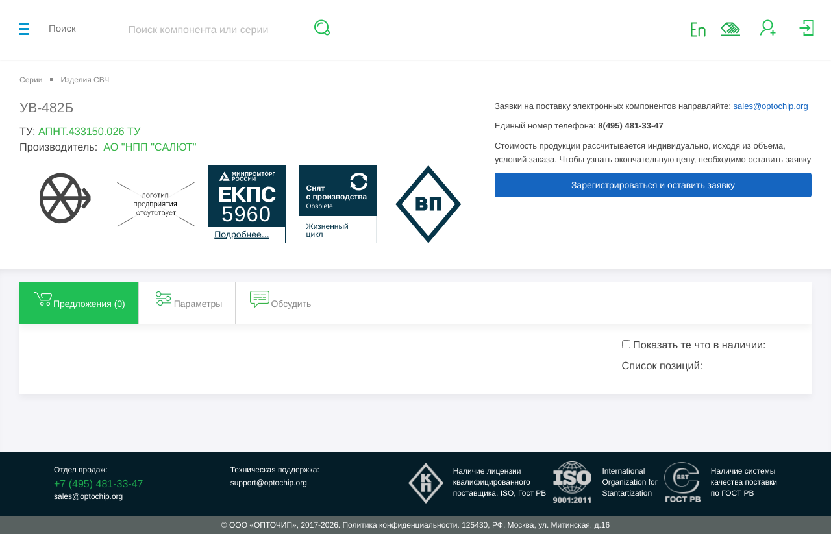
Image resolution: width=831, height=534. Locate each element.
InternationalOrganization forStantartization (629, 482)
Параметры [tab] (188, 298)
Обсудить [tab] (280, 298)
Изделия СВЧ (84, 79)
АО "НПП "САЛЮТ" (149, 147)
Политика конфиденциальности (399, 524)
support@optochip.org (268, 482)
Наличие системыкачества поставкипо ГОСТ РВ (744, 482)
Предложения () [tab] (78, 298)
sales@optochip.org (771, 106)
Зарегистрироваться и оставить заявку (653, 185)
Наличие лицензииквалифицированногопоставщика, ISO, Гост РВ (500, 482)
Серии (30, 79)
